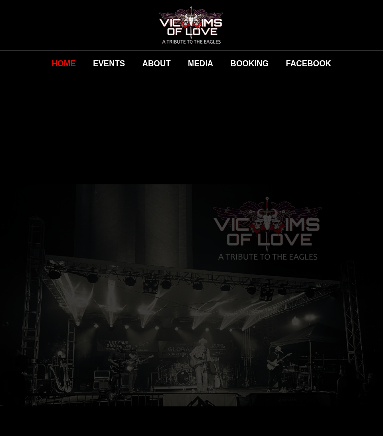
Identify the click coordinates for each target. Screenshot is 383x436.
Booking (249, 63)
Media (200, 63)
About (156, 63)
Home (64, 63)
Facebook (308, 63)
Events (109, 63)
